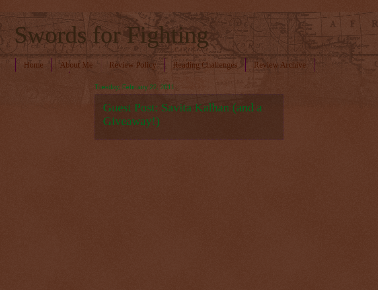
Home (33, 64)
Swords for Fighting (111, 34)
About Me (76, 64)
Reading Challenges (205, 64)
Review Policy (132, 64)
